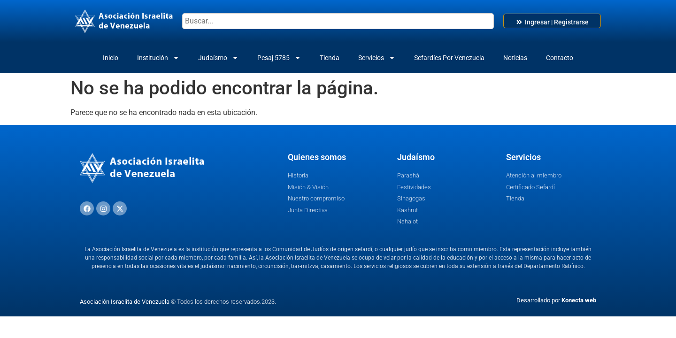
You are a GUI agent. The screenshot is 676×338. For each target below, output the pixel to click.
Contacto (559, 57)
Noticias (515, 57)
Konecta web (578, 300)
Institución (158, 58)
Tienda (329, 57)
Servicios (376, 58)
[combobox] (338, 21)
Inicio (110, 57)
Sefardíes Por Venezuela (449, 57)
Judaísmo (218, 58)
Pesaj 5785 (279, 58)
